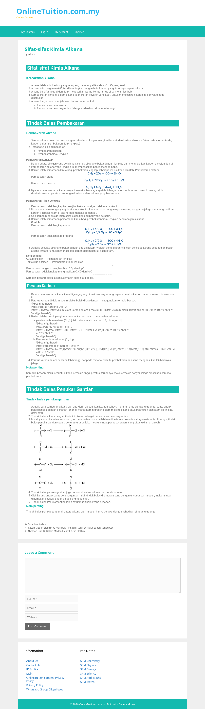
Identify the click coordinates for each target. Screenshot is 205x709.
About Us (32, 661)
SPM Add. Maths (90, 678)
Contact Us (33, 665)
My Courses (28, 31)
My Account (61, 31)
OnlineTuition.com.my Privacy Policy (45, 679)
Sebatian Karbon (37, 524)
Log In (44, 31)
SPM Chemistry (90, 661)
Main (29, 673)
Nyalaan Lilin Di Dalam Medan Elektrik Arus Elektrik (56, 531)
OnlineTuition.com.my (58, 11)
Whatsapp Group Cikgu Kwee (44, 689)
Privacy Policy (34, 685)
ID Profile (32, 669)
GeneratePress (127, 704)
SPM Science (88, 673)
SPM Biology (88, 669)
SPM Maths (87, 682)
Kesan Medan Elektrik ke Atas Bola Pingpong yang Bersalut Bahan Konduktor (70, 527)
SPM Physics (88, 665)
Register (79, 31)
